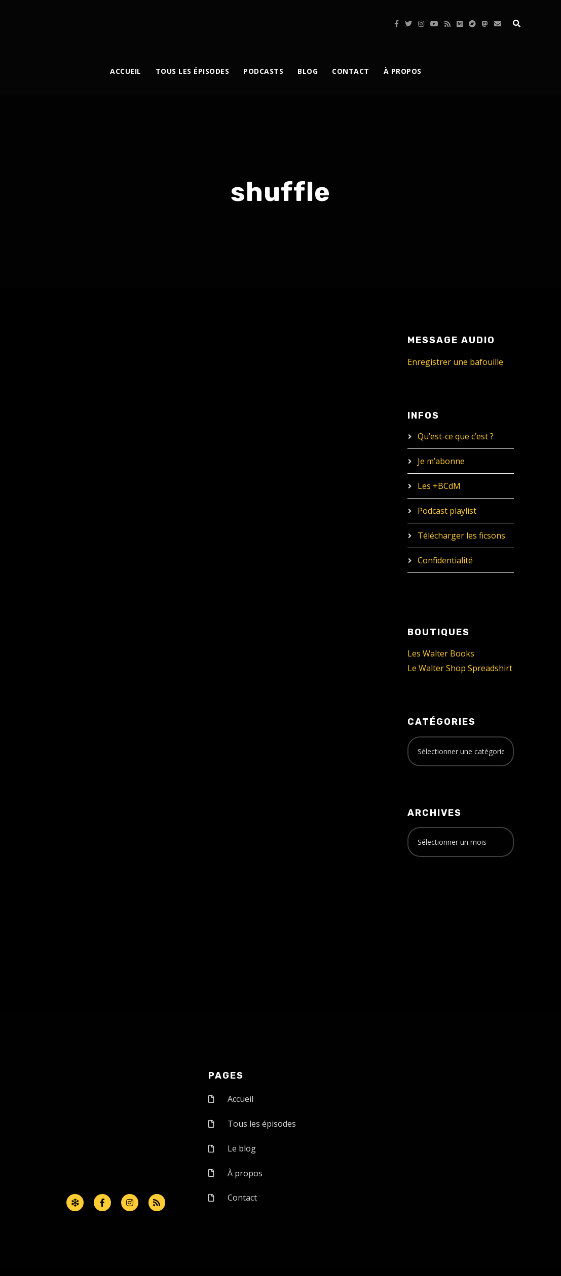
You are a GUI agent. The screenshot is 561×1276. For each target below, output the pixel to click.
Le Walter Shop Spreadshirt (459, 668)
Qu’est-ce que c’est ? (456, 436)
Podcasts (263, 71)
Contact (350, 71)
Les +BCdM (439, 485)
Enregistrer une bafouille (455, 361)
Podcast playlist (447, 510)
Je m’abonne (441, 461)
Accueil (125, 71)
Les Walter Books (440, 653)
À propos (403, 71)
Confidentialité (445, 560)
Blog (307, 71)
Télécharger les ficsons (461, 535)
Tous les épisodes (193, 71)
